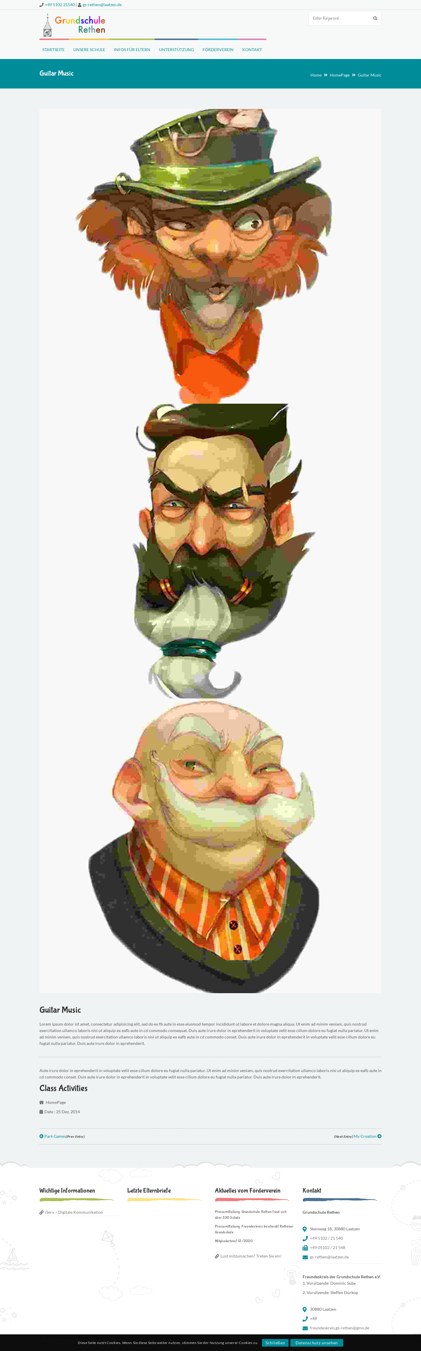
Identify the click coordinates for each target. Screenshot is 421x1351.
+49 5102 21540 (60, 4)
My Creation (358, 1136)
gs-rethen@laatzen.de (102, 4)
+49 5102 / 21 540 (326, 1238)
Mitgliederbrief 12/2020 (234, 1241)
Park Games (61, 1136)
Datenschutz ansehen (317, 1342)
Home (316, 74)
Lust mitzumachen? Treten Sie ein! (251, 1255)
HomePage (340, 74)
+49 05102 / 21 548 (327, 1247)
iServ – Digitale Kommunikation (74, 1212)
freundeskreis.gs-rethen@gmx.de (339, 1327)
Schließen (275, 1342)
